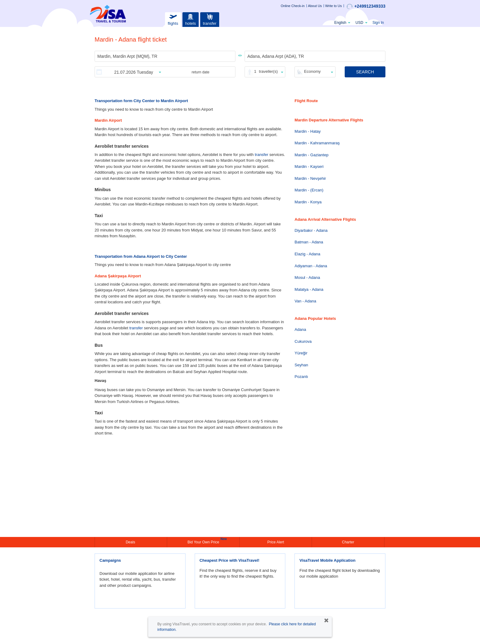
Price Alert (275, 542)
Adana (300, 329)
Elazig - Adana (307, 254)
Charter (348, 542)
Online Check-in (293, 6)
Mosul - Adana (307, 277)
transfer (209, 18)
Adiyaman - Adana (310, 266)
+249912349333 (366, 6)
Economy (312, 71)
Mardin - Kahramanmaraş (316, 143)
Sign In (378, 22)
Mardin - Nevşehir (310, 178)
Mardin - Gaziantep (311, 155)
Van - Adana (305, 301)
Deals (131, 542)
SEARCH (365, 71)
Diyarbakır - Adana (311, 230)
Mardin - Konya (307, 202)
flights (172, 18)
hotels (190, 18)
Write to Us (333, 6)
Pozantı (301, 376)
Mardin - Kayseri (309, 166)
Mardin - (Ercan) (308, 190)
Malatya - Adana (308, 289)
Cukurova (303, 341)
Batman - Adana (308, 242)
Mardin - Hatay (307, 131)
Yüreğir (300, 353)
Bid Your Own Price (203, 541)
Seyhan (301, 365)
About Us (315, 6)
